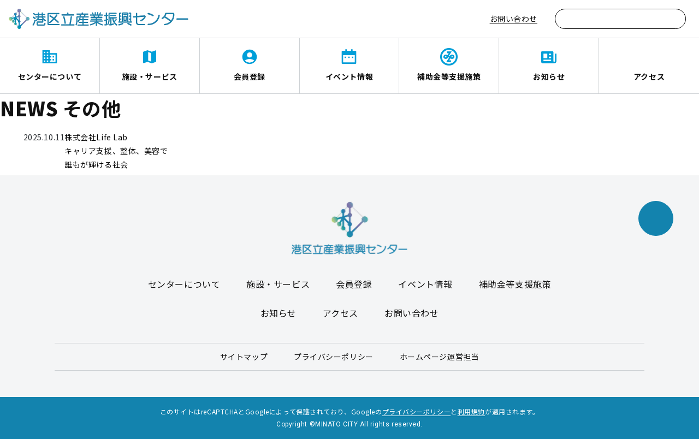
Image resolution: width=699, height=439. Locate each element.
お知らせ (549, 76)
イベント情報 (349, 76)
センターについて (49, 76)
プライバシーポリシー (334, 356)
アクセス (649, 76)
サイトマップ (244, 356)
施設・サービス (149, 76)
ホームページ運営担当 (439, 356)
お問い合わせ (513, 18)
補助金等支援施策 (449, 76)
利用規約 (471, 411)
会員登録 (249, 76)
